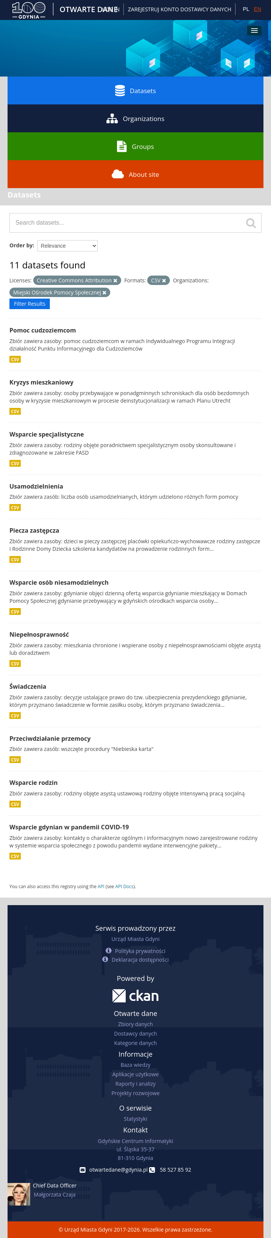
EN (257, 9)
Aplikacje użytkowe (135, 1074)
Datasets (135, 90)
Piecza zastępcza (34, 530)
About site (135, 174)
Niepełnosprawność (39, 634)
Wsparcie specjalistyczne (46, 434)
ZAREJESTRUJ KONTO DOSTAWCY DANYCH (179, 9)
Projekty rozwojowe (135, 1093)
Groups (135, 146)
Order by (20, 245)
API (101, 886)
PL (246, 9)
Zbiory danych (135, 1024)
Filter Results (29, 303)
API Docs (124, 886)
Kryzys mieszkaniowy (41, 382)
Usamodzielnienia (36, 486)
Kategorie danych (135, 1042)
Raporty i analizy (135, 1083)
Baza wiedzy (135, 1064)
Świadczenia (27, 686)
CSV (15, 359)
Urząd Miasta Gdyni (135, 938)
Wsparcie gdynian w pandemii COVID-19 (69, 827)
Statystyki (135, 1118)
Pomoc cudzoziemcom (42, 330)
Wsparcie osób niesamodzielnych (59, 582)
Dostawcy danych (135, 1033)
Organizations (135, 118)
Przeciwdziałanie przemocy (50, 738)
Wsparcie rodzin (33, 782)
